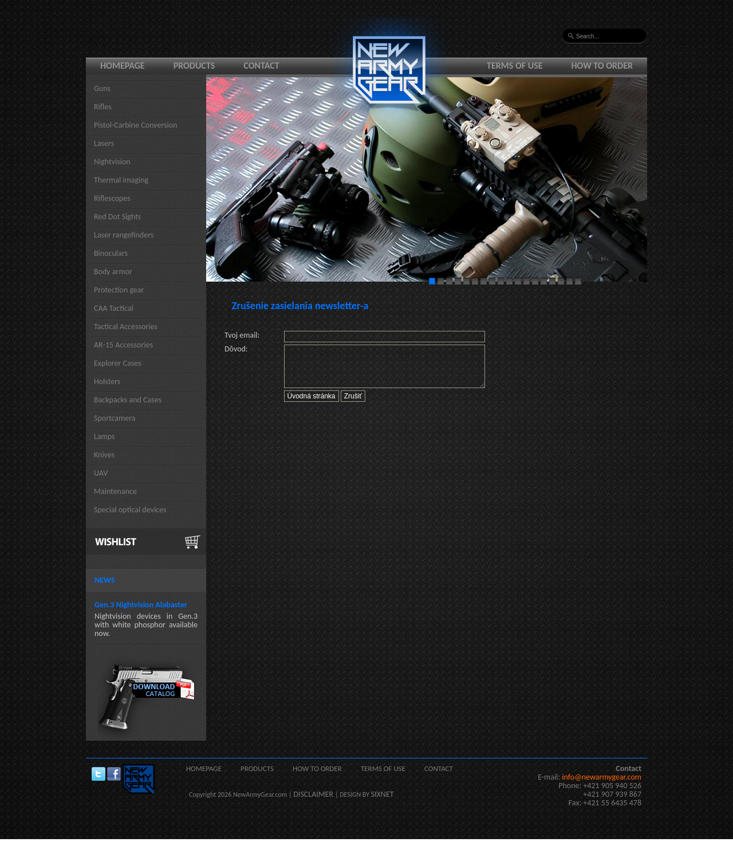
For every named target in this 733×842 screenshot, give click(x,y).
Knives (104, 454)
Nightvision (112, 161)
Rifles (103, 106)
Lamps (104, 436)
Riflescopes (112, 198)
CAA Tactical (113, 308)
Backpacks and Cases (127, 400)
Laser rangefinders (123, 235)
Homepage (122, 65)
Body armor (113, 271)
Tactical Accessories (125, 326)
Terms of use (515, 65)
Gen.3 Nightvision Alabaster (140, 605)
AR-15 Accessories (123, 345)
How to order (602, 65)
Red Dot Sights (117, 216)
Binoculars (111, 253)
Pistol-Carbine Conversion (136, 125)
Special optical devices (130, 509)
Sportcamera (115, 418)
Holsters (107, 381)
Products (194, 65)
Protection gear (119, 290)
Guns (102, 88)
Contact (261, 65)
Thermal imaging (121, 180)
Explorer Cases (117, 363)
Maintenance (115, 491)
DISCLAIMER (313, 794)
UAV (101, 473)
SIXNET (382, 794)
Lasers (104, 143)
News (104, 580)
